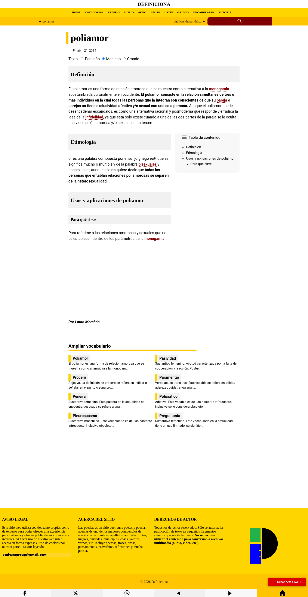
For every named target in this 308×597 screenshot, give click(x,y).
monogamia (219, 89)
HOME (76, 12)
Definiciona (154, 4)
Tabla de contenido (205, 137)
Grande (133, 59)
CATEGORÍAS (94, 12)
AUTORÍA (224, 12)
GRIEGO (183, 12)
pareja (222, 100)
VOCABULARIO (203, 12)
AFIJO (142, 12)
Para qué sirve (201, 164)
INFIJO (155, 12)
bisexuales (148, 164)
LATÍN (168, 12)
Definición (193, 147)
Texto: (73, 59)
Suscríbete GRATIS (286, 582)
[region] (207, 210)
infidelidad (94, 117)
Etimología (194, 153)
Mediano (113, 59)
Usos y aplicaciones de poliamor (210, 158)
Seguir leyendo (33, 547)
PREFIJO (114, 12)
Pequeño (92, 59)
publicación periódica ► (189, 21)
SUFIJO (129, 12)
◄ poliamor (46, 21)
